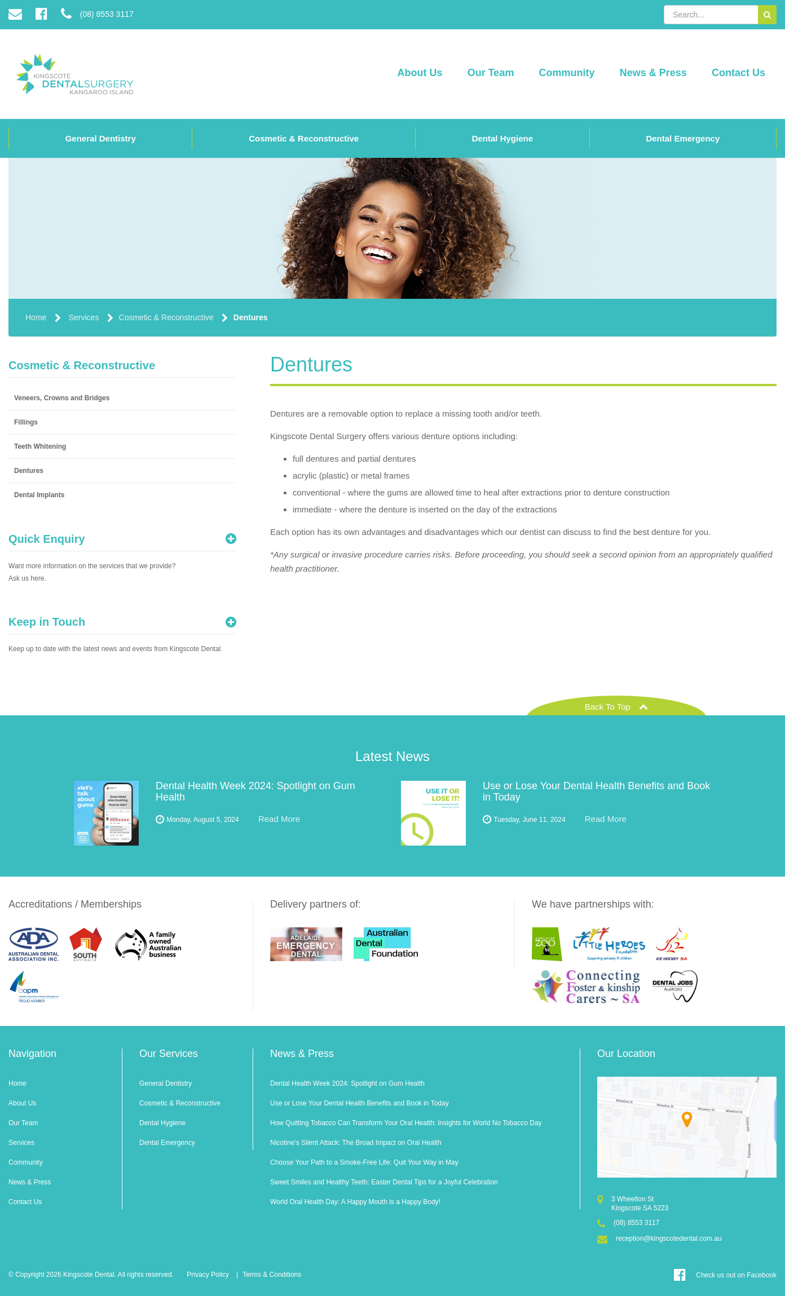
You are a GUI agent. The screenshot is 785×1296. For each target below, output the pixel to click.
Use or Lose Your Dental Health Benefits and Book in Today (359, 1103)
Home (35, 317)
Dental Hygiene (502, 138)
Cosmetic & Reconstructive (304, 138)
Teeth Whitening (40, 446)
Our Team (491, 72)
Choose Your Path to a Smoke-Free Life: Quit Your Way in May (364, 1162)
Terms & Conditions (271, 1275)
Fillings (26, 422)
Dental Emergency (683, 138)
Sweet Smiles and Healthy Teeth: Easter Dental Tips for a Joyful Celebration (384, 1182)
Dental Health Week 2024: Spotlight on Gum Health (347, 1083)
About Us (420, 72)
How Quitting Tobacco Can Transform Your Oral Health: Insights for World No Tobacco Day (406, 1123)
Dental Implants (39, 495)
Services (84, 317)
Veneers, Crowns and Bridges (61, 398)
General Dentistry (100, 138)
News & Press (653, 72)
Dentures (250, 317)
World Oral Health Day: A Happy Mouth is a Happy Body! (355, 1202)
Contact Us (738, 72)
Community (567, 72)
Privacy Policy (208, 1275)
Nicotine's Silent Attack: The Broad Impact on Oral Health (356, 1143)
